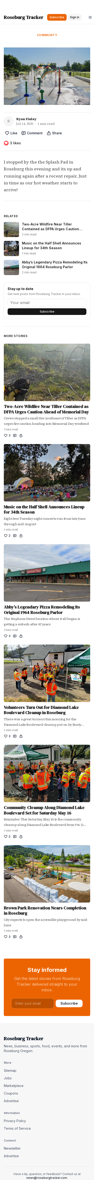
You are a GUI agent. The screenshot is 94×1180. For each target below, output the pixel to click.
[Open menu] (90, 17)
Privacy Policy (15, 1121)
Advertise (11, 1101)
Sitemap (10, 1070)
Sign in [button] (74, 17)
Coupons (11, 1093)
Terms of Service (17, 1128)
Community (47, 35)
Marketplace (14, 1086)
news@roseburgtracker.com (46, 1178)
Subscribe (47, 311)
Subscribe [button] (56, 17)
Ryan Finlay (26, 119)
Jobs (8, 1078)
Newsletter (12, 1148)
